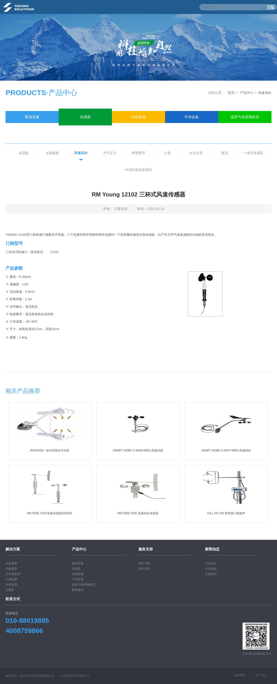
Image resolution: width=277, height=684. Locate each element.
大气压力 (109, 153)
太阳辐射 (52, 153)
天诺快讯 (211, 574)
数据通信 (32, 129)
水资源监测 (13, 574)
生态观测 (11, 563)
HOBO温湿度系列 (138, 170)
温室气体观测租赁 (244, 117)
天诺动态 (211, 563)
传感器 (85, 117)
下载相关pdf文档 (138, 357)
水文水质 (196, 153)
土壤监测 (11, 579)
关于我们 (261, 675)
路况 (224, 153)
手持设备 (191, 117)
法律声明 (239, 675)
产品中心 (247, 93)
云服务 (10, 590)
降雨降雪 (138, 153)
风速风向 (264, 93)
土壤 (167, 153)
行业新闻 (211, 568)
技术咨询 (144, 568)
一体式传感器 (253, 153)
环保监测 (11, 584)
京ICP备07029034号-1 (74, 675)
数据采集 (32, 117)
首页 (231, 93)
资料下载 (144, 563)
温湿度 (24, 153)
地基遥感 (138, 117)
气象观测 (11, 568)
